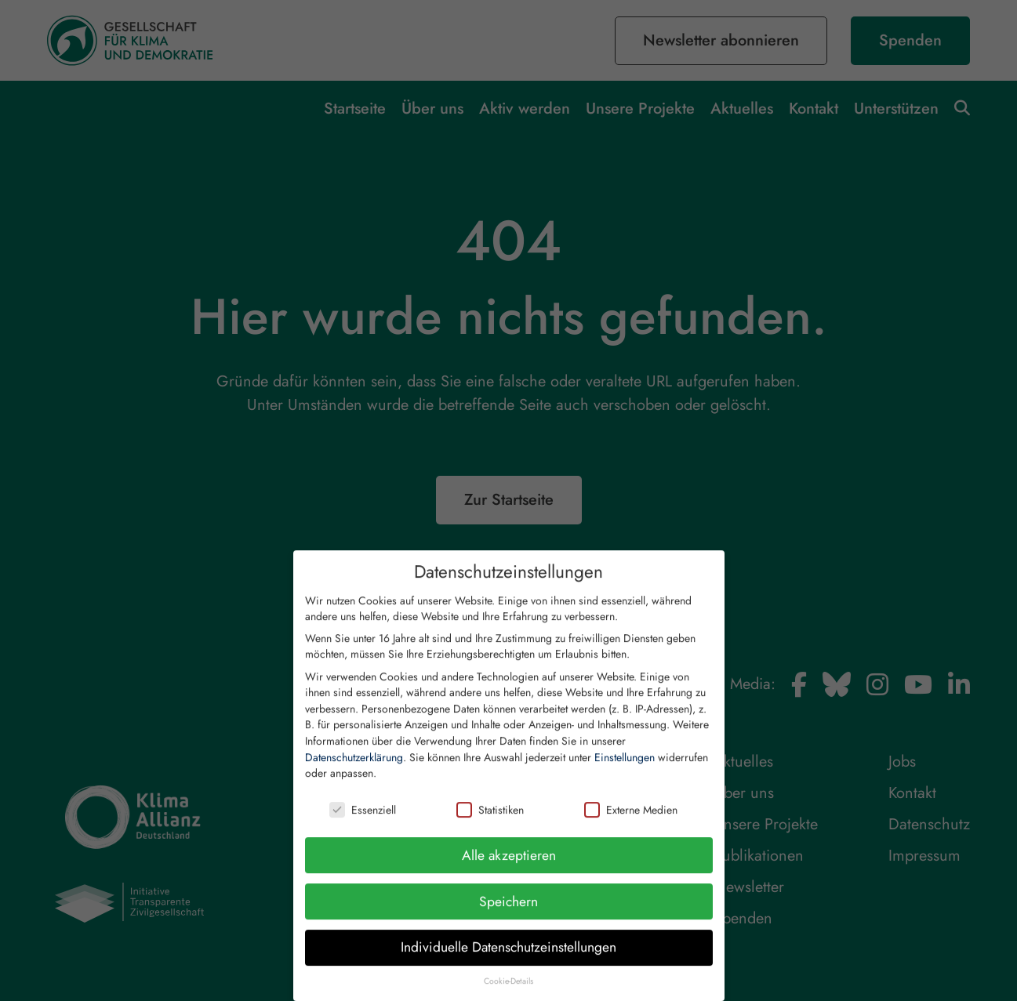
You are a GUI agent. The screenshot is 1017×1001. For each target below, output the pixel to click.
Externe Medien (630, 821)
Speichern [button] (508, 912)
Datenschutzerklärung (354, 768)
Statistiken (490, 821)
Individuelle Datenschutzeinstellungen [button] (508, 958)
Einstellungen (624, 768)
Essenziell (362, 821)
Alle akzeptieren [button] (509, 866)
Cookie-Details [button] (508, 992)
